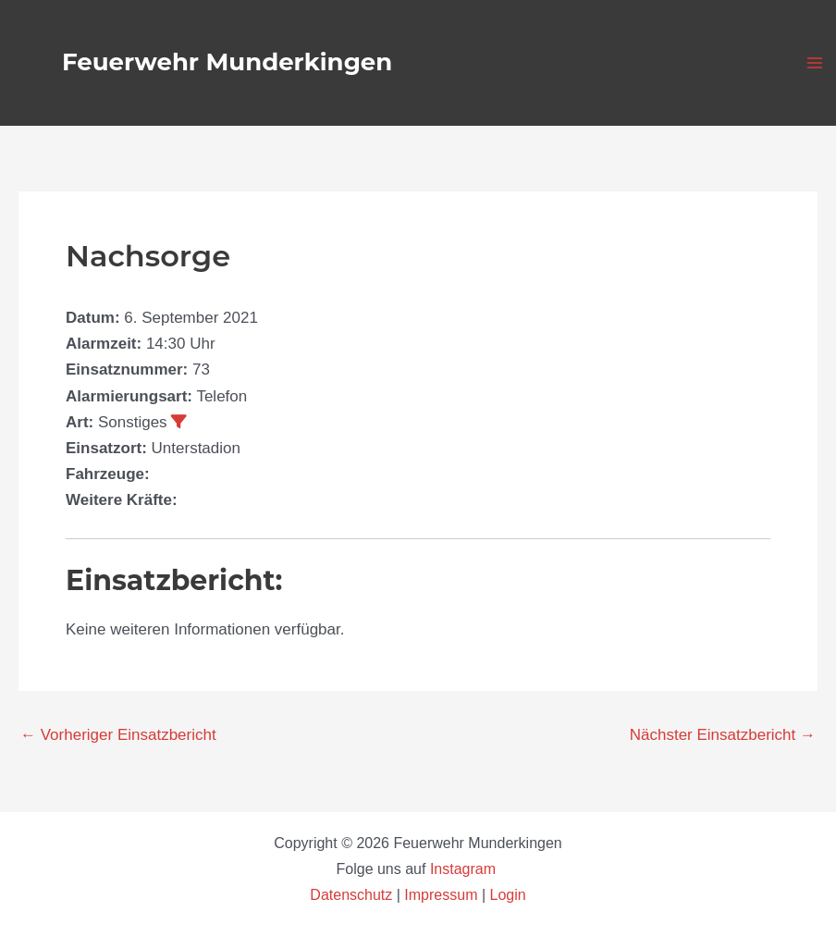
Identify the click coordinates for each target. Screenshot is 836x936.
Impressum (440, 895)
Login (508, 895)
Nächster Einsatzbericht (723, 735)
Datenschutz (353, 895)
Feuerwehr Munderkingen (227, 62)
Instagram (465, 869)
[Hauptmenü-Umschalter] (815, 63)
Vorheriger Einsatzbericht (118, 735)
